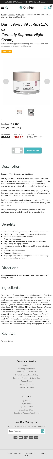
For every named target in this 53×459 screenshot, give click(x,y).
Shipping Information (26, 368)
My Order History (26, 407)
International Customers (26, 372)
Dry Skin (21, 14)
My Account (26, 400)
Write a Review (7, 341)
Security (43, 453)
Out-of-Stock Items (26, 387)
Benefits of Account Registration (26, 413)
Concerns (11, 14)
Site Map (27, 456)
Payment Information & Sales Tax (26, 378)
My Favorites (27, 404)
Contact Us (26, 365)
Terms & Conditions (14, 453)
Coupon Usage (26, 381)
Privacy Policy (30, 453)
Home (3, 14)
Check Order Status (26, 410)
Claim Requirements (26, 384)
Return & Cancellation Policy (26, 375)
